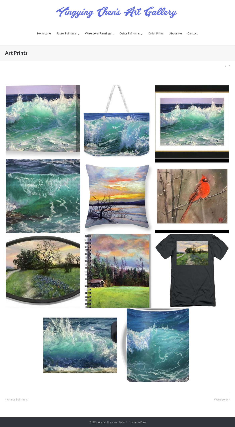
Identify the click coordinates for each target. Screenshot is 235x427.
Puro (143, 421)
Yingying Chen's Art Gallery (112, 421)
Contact (192, 33)
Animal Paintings (17, 399)
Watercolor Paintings (98, 33)
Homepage (44, 33)
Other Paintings (129, 33)
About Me (175, 33)
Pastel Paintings (66, 33)
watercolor (221, 399)
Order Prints (156, 33)
